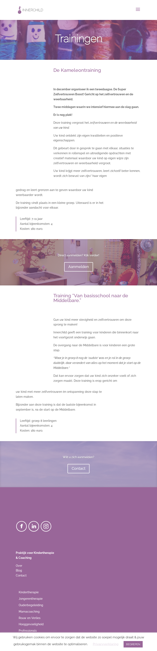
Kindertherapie (29, 592)
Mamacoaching (29, 611)
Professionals (28, 630)
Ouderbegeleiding (31, 605)
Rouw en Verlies (29, 618)
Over (19, 565)
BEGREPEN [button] (133, 644)
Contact (78, 468)
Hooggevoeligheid (31, 624)
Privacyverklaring (105, 644)
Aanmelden (78, 266)
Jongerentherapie (31, 598)
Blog (19, 570)
